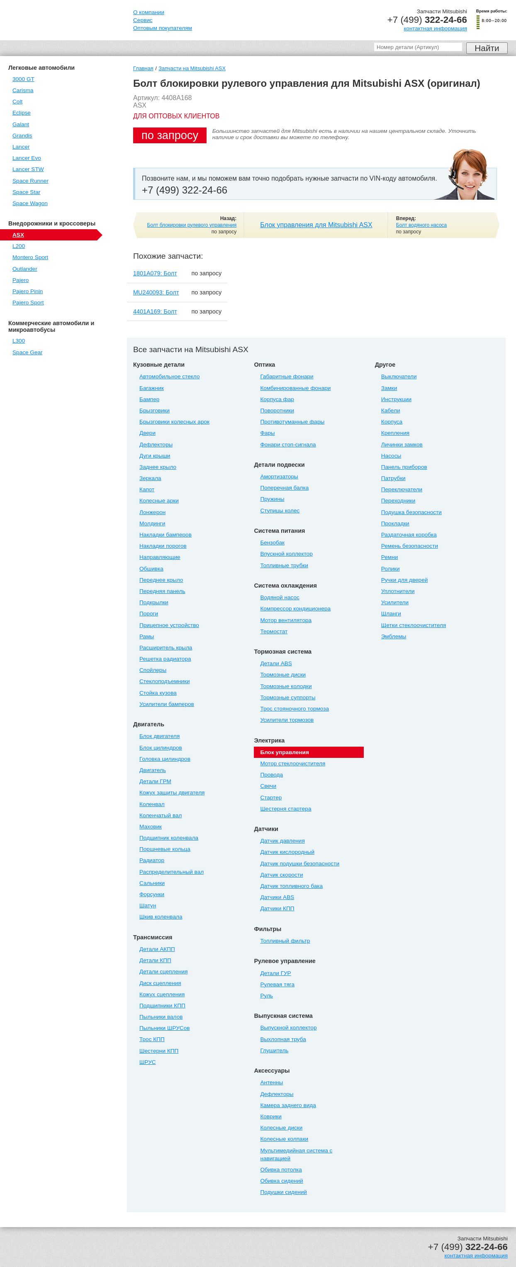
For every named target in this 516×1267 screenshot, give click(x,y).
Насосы (391, 456)
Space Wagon (30, 203)
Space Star (26, 192)
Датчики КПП (277, 908)
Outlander (24, 269)
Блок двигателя (159, 736)
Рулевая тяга (277, 984)
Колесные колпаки (284, 1139)
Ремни (389, 557)
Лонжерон (152, 512)
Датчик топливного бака (291, 886)
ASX (18, 235)
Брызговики (154, 410)
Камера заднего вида (288, 1105)
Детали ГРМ (155, 781)
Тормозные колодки (286, 686)
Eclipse (21, 113)
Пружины (272, 499)
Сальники (152, 883)
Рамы (146, 636)
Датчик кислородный (287, 852)
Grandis (22, 135)
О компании (148, 12)
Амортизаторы (279, 476)
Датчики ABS (277, 897)
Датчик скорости (281, 875)
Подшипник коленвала (168, 838)
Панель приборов (404, 467)
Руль (266, 996)
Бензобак (272, 542)
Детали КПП (155, 960)
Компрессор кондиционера (295, 608)
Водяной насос (279, 597)
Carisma (23, 90)
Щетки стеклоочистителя (413, 625)
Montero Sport (30, 257)
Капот (146, 489)
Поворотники (277, 410)
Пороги (148, 613)
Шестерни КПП (158, 1051)
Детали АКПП (157, 949)
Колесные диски (281, 1128)
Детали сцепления (163, 971)
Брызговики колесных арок (174, 422)
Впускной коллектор (286, 554)
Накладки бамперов (165, 535)
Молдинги (152, 523)
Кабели (390, 410)
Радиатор (151, 860)
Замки (389, 388)
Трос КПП (152, 1039)
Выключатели (399, 376)
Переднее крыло (161, 580)
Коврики (270, 1116)
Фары (267, 433)
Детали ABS (276, 663)
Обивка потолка (281, 1170)
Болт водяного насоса (421, 225)
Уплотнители (398, 591)
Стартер (271, 797)
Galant (20, 124)
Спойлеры (152, 670)
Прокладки (395, 523)
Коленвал (152, 804)
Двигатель (152, 770)
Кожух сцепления (162, 994)
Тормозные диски (283, 674)
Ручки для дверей (404, 580)
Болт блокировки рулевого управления (192, 225)
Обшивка (151, 569)
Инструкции (396, 399)
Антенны (271, 1082)
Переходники (398, 500)
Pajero (20, 280)
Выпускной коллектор (288, 1027)
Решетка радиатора (165, 659)
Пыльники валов (161, 1017)
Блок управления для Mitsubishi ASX (316, 224)
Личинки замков (402, 444)
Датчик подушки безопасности (299, 863)
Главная (143, 68)
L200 (18, 246)
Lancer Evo (26, 158)
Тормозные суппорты (287, 697)
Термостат (273, 631)
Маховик (150, 826)
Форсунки (151, 894)
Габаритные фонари (286, 376)
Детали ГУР (275, 973)
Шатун (147, 905)
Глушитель (274, 1050)
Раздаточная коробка (409, 535)
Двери (147, 433)
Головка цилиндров (164, 759)
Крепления (395, 433)
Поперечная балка (284, 488)
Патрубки (393, 478)
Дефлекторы (156, 444)
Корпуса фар (277, 399)
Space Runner (30, 181)
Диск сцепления (160, 983)
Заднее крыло (157, 467)
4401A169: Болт (155, 311)
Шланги (391, 613)
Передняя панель (162, 591)
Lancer (21, 147)
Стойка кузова (158, 693)
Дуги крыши (154, 456)
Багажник (151, 388)
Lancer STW (28, 169)
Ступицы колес (279, 510)
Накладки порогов (163, 546)
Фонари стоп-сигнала (288, 444)
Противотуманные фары (292, 422)
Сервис (143, 20)
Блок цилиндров (160, 748)
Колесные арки (159, 500)
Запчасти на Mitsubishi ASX (192, 68)
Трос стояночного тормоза (294, 709)
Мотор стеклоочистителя (292, 763)
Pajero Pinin (27, 291)
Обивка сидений (281, 1181)
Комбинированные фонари (295, 388)
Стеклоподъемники (164, 681)
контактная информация (435, 28)
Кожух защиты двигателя (171, 792)
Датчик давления (282, 841)
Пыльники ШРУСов (164, 1028)
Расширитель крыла (165, 648)
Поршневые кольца (164, 849)
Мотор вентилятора (286, 620)
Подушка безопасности (411, 512)
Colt (17, 101)
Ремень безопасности (409, 546)
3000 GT (23, 79)
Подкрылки (153, 602)
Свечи (268, 786)
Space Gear (27, 352)
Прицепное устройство (169, 625)
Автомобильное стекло (169, 376)
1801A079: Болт (155, 273)
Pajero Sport (28, 302)
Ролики (390, 569)
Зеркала (150, 478)
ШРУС (147, 1062)
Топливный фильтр (285, 941)
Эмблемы (393, 636)
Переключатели (401, 489)
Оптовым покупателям (162, 28)
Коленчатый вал (160, 815)
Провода (271, 775)
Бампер (149, 399)
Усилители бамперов (166, 704)
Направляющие (159, 557)
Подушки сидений (283, 1192)
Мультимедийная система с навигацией (296, 1154)
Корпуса (391, 422)
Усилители (395, 602)
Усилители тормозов (287, 720)
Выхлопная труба (283, 1039)
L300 (18, 341)
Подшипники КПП (162, 1005)
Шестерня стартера (285, 809)
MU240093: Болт (156, 292)
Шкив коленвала (160, 917)
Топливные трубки (284, 565)
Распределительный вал (171, 872)
